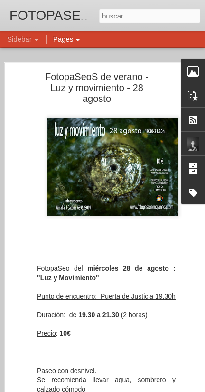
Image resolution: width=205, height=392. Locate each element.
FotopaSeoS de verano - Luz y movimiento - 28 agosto (97, 88)
